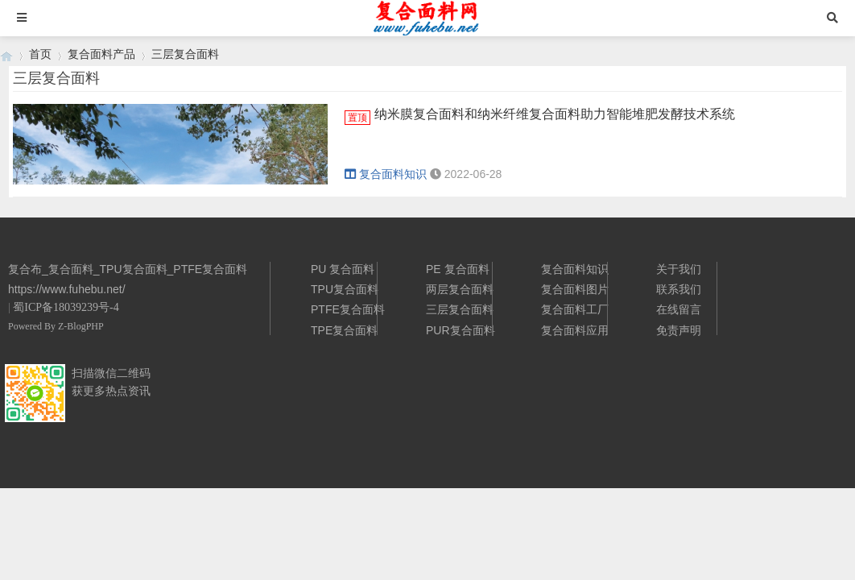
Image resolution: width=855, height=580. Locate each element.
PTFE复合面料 (348, 309)
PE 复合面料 (457, 269)
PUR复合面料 (460, 330)
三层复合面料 (185, 54)
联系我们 (678, 289)
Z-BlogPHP (81, 326)
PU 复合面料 (342, 269)
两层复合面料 (460, 289)
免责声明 (678, 330)
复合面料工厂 (575, 309)
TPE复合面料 (344, 330)
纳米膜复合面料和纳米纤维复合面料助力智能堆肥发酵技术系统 (554, 114)
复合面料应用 (575, 330)
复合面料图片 (575, 289)
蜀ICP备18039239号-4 (65, 307)
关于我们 (678, 269)
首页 (40, 54)
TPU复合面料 (344, 289)
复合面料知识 (386, 174)
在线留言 (678, 309)
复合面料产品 (101, 54)
